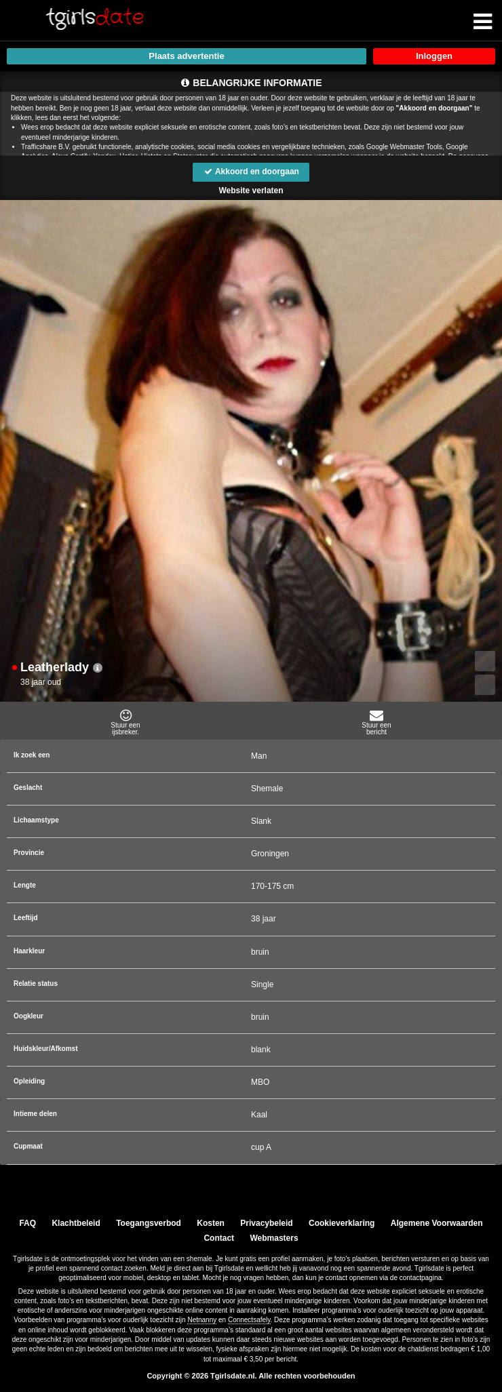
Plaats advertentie (186, 56)
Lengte (25, 885)
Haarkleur (29, 951)
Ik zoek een (32, 755)
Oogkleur (28, 1016)
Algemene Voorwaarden (436, 1223)
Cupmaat (28, 1146)
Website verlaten (250, 190)
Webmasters (274, 1238)
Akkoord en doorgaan (251, 171)
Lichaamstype (36, 820)
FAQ (28, 1223)
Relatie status (36, 983)
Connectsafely (249, 1320)
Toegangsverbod (148, 1223)
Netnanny (201, 1320)
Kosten (211, 1223)
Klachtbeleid (76, 1223)
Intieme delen (35, 1113)
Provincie (29, 852)
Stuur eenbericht (376, 722)
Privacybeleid (267, 1223)
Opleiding (29, 1081)
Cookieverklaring (341, 1223)
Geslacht (28, 787)
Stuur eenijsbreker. (125, 722)
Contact (219, 1238)
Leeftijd (26, 917)
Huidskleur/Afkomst (45, 1048)
